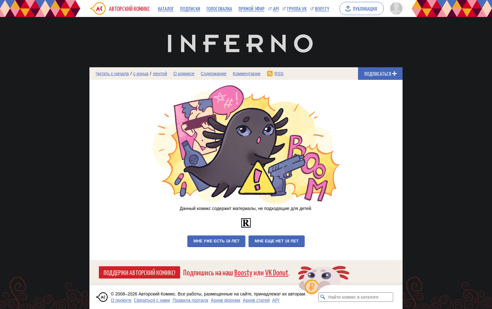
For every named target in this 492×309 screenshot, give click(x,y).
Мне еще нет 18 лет (276, 241)
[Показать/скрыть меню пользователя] (395, 8)
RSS (279, 73)
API (276, 8)
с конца (141, 73)
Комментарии (246, 73)
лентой (160, 73)
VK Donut (276, 272)
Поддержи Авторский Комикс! (139, 272)
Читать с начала (112, 73)
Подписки (190, 8)
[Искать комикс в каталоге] (322, 297)
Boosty (322, 8)
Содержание (214, 73)
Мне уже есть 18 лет (216, 241)
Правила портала (190, 300)
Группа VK (297, 8)
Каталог (166, 8)
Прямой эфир (251, 8)
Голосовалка (219, 8)
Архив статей (256, 300)
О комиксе (183, 73)
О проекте (121, 300)
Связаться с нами (152, 300)
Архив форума (225, 300)
